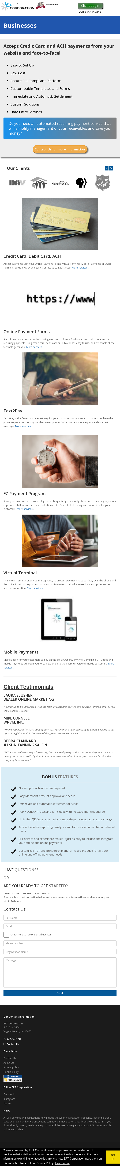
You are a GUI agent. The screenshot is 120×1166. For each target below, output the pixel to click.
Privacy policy (11, 1067)
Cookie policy (10, 1072)
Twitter (7, 1103)
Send (60, 993)
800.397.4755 (14, 1038)
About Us (8, 1062)
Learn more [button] (62, 1163)
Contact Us (13, 1044)
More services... (80, 267)
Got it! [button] (113, 1157)
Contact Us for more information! (60, 149)
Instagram (9, 1099)
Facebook (9, 1094)
